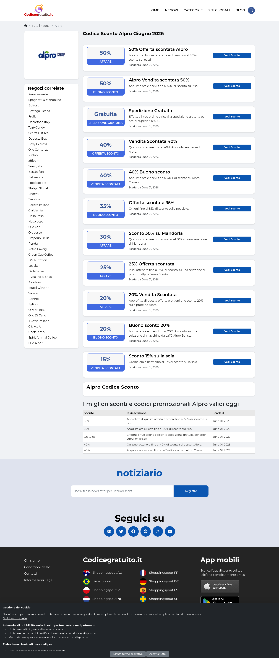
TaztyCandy (36, 127)
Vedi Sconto (232, 55)
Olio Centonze (38, 149)
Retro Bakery (37, 249)
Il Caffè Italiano (38, 320)
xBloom (34, 160)
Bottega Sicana (39, 110)
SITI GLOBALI (219, 10)
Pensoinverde (38, 94)
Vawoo (33, 293)
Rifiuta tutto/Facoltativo (128, 654)
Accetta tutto (157, 654)
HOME (154, 10)
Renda (33, 243)
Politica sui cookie (15, 618)
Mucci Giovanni (39, 287)
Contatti (30, 574)
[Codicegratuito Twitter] (121, 531)
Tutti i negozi (41, 25)
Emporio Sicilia (39, 238)
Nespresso (35, 221)
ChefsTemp (36, 332)
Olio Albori (35, 343)
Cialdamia (35, 210)
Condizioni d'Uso (37, 567)
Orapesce (35, 232)
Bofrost (33, 105)
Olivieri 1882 (36, 309)
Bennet (33, 298)
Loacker (34, 265)
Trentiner (34, 199)
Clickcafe (34, 326)
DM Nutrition (37, 260)
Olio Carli (34, 227)
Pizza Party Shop (40, 276)
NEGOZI (171, 10)
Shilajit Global (38, 188)
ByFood (34, 304)
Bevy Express (37, 144)
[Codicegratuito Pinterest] (145, 531)
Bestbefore (36, 171)
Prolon (33, 155)
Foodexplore (37, 182)
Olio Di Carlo (37, 315)
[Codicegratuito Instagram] (158, 531)
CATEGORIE (193, 10)
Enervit (33, 193)
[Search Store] (251, 10)
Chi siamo (32, 561)
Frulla (32, 116)
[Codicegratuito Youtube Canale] (170, 531)
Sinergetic (35, 166)
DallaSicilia (36, 271)
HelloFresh (36, 215)
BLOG (240, 10)
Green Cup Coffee (41, 254)
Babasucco (36, 177)
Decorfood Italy (39, 122)
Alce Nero (35, 282)
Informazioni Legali (39, 580)
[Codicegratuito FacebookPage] (133, 531)
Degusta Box (37, 138)
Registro (191, 490)
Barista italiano (38, 204)
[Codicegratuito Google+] (108, 531)
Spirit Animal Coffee (42, 337)
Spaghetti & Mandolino (44, 99)
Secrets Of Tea (38, 133)
